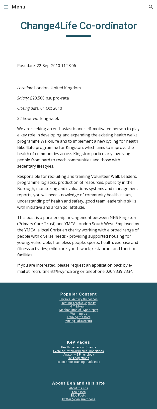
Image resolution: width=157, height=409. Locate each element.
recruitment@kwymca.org (55, 271)
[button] (6, 7)
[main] (78, 28)
